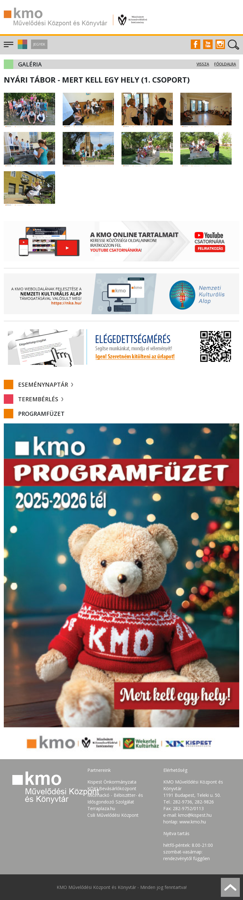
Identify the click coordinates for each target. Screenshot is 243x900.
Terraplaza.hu (101, 808)
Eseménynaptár (45, 384)
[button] (21, 47)
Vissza (202, 64)
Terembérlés (40, 399)
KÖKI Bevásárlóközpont (111, 788)
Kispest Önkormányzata (111, 782)
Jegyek (39, 44)
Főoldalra (225, 64)
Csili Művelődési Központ (113, 815)
